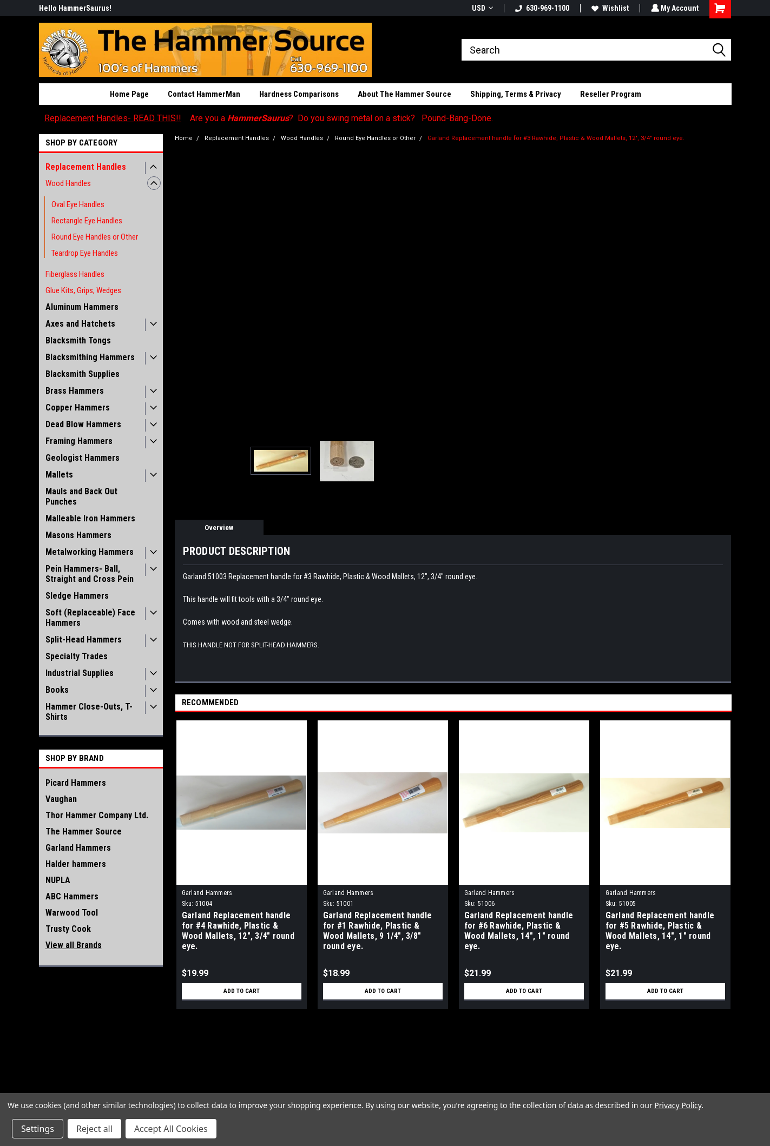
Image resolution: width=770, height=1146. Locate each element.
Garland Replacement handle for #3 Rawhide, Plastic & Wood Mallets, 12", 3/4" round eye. (556, 138)
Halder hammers (75, 864)
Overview (219, 528)
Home (184, 138)
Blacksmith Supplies (82, 374)
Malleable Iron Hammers (90, 518)
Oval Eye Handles (77, 204)
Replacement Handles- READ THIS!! (112, 118)
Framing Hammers (79, 441)
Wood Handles (68, 183)
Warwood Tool (71, 912)
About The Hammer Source (404, 94)
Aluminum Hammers (82, 307)
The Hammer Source (83, 831)
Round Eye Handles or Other (94, 237)
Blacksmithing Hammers (90, 357)
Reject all (94, 1129)
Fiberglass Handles (74, 274)
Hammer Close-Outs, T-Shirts (89, 711)
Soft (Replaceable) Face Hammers (90, 617)
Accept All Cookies (171, 1129)
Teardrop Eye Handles (84, 253)
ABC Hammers (71, 896)
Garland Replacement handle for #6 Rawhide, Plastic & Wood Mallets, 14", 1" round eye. (519, 930)
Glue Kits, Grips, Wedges (83, 290)
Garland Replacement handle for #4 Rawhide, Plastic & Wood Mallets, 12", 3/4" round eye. (238, 930)
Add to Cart (241, 991)
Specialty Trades (76, 656)
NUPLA (57, 880)
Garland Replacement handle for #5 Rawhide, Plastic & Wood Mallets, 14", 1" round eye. (660, 930)
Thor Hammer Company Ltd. (96, 815)
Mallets (59, 474)
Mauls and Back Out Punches (81, 496)
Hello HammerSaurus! (75, 8)
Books (57, 690)
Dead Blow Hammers (83, 424)
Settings (37, 1129)
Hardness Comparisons (299, 94)
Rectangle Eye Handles (86, 221)
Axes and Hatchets (80, 324)
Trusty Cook (68, 929)
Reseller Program (610, 94)
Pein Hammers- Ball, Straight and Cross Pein (89, 574)
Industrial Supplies (79, 673)
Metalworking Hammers (89, 552)
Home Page (129, 94)
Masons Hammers (78, 535)
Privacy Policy (677, 1105)
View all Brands (73, 945)
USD (481, 8)
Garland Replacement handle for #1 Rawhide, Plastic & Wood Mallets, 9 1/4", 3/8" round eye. (377, 930)
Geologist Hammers (82, 458)
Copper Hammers (77, 407)
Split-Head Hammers (83, 639)
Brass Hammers (74, 391)
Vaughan (61, 799)
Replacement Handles (85, 167)
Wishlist (609, 8)
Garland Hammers (78, 848)
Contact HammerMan (204, 94)
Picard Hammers (75, 783)
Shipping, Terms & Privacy (515, 94)
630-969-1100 (541, 8)
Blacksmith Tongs (78, 340)
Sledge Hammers (77, 596)
